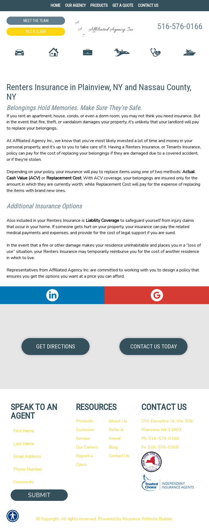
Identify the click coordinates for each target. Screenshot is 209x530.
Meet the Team (35, 21)
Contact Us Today (153, 346)
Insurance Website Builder (147, 519)
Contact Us (119, 456)
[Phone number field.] (39, 469)
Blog (113, 447)
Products (84, 421)
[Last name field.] (39, 443)
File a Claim (36, 31)
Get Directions (55, 346)
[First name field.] (39, 430)
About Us (118, 421)
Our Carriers (87, 447)
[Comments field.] (39, 482)
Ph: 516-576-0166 (160, 439)
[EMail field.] (39, 456)
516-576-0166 (179, 26)
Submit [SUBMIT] (39, 495)
